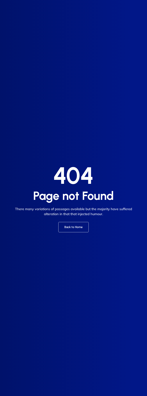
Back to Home (73, 227)
